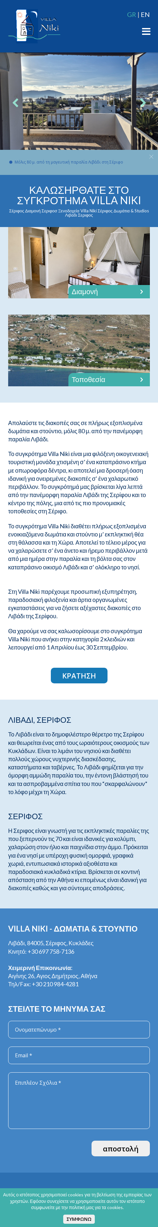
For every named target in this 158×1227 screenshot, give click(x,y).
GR (131, 14)
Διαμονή (109, 292)
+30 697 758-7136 (51, 951)
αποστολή (120, 1148)
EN (145, 14)
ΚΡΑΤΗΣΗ (79, 675)
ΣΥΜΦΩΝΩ (79, 1219)
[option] (79, 104)
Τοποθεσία (109, 380)
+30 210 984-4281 (55, 984)
